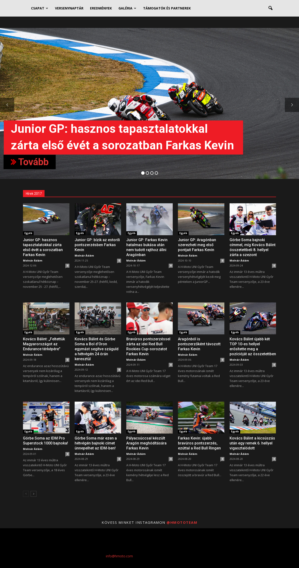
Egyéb (28, 233)
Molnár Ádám (32, 260)
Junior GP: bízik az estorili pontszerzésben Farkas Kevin (97, 245)
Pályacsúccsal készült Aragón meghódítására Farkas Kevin (146, 443)
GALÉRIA (127, 8)
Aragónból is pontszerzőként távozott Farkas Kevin (199, 344)
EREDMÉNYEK (101, 8)
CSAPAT (39, 8)
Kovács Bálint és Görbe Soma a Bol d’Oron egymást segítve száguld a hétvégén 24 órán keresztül (96, 349)
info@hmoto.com (119, 556)
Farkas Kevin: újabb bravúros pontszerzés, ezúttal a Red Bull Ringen (199, 443)
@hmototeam (182, 522)
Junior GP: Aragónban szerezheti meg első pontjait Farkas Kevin (197, 245)
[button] (270, 8)
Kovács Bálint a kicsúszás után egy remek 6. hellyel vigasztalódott (252, 443)
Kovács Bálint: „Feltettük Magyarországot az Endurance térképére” (44, 344)
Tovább (30, 162)
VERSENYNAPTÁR (69, 8)
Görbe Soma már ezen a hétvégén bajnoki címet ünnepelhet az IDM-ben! (96, 443)
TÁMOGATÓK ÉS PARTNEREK (167, 8)
